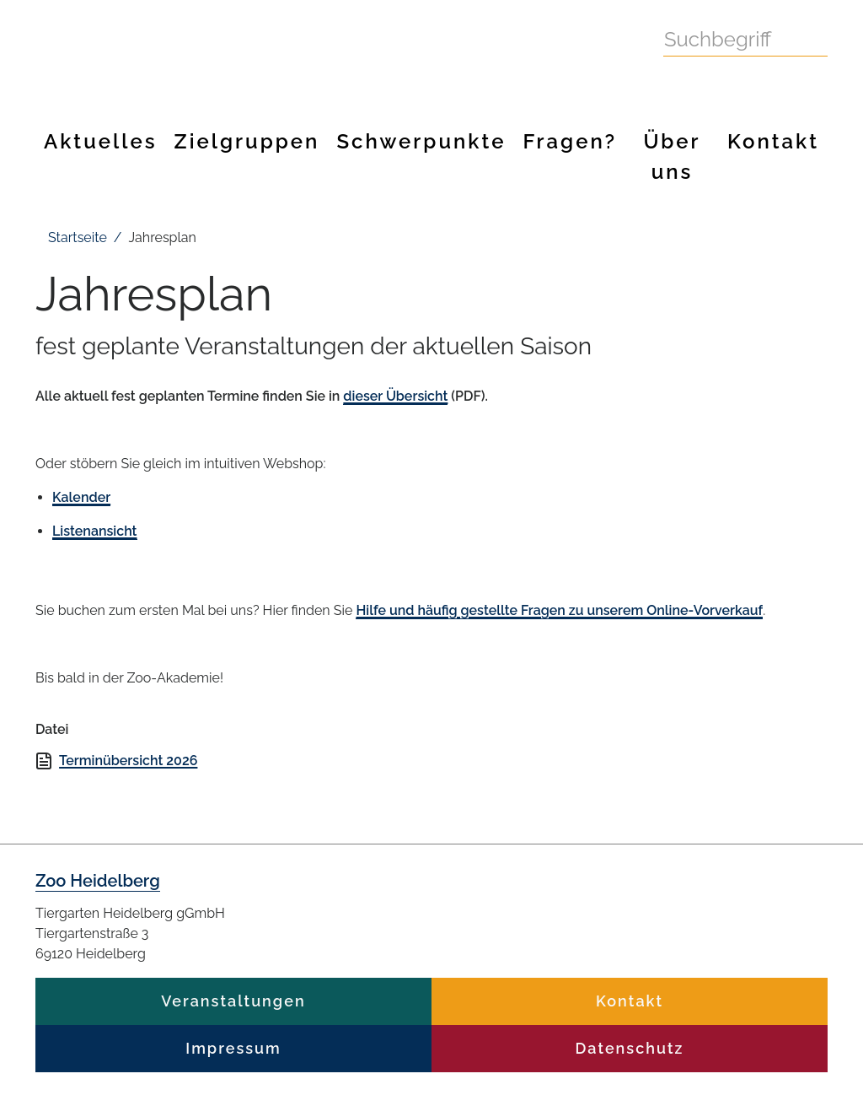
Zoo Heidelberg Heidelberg (309, 54)
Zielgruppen (247, 141)
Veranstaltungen (233, 1001)
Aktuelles (101, 141)
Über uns (671, 156)
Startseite (77, 237)
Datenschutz (630, 1048)
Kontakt (773, 141)
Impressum (233, 1048)
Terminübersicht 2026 (128, 761)
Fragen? (570, 141)
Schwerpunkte (421, 141)
